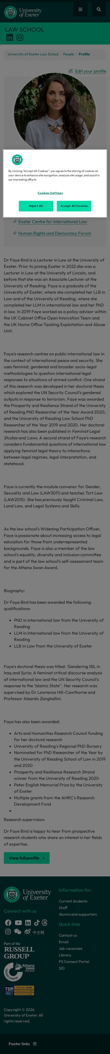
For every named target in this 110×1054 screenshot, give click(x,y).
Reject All (36, 206)
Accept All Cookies (74, 206)
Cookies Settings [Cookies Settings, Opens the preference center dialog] (50, 193)
